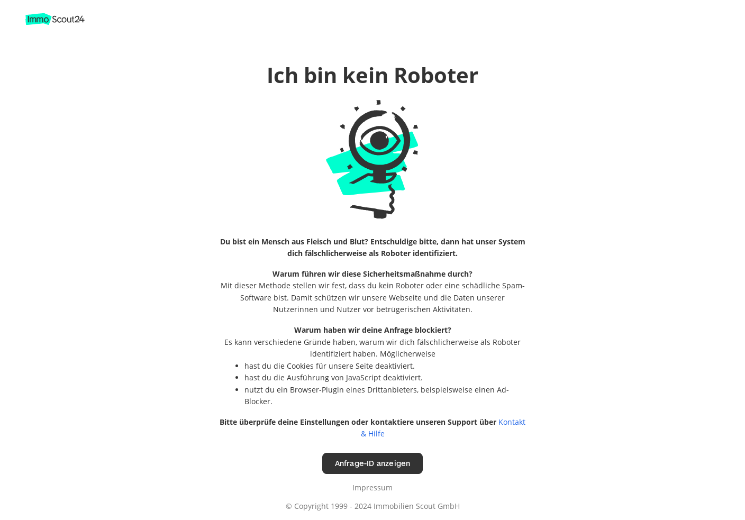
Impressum (372, 487)
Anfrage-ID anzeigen (373, 463)
